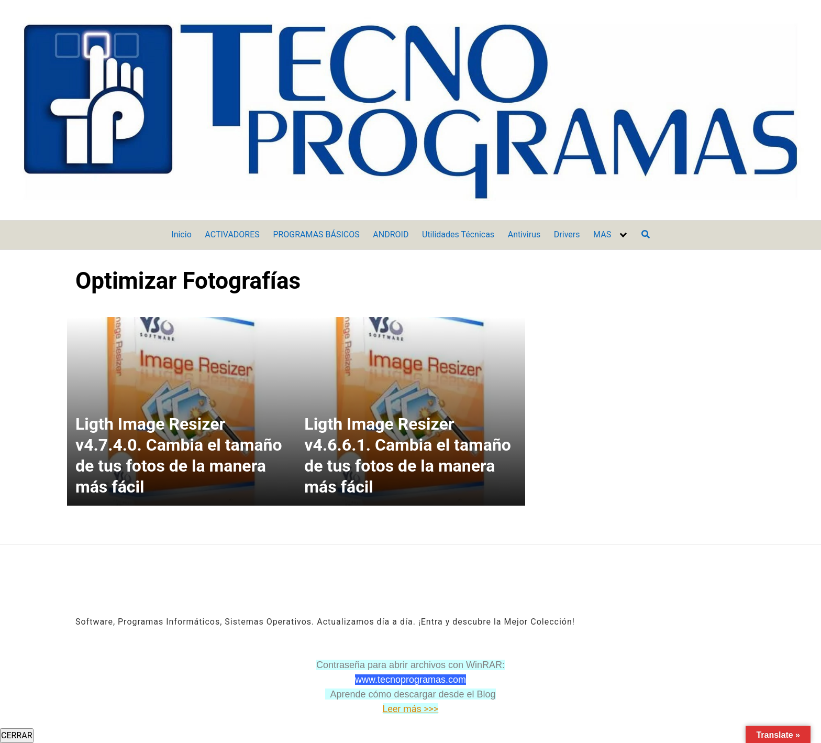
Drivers (567, 234)
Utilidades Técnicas (458, 234)
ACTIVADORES (232, 234)
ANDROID (390, 234)
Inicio (181, 234)
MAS (602, 234)
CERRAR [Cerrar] (16, 735)
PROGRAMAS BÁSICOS (316, 234)
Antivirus (524, 234)
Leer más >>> (411, 708)
